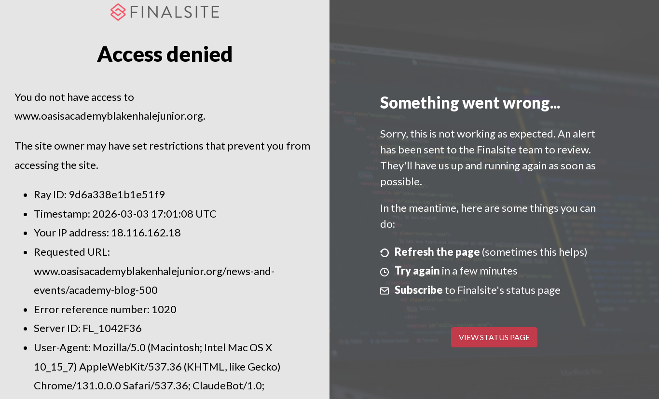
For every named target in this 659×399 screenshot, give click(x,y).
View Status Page (494, 337)
